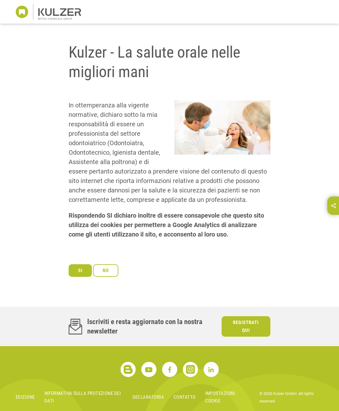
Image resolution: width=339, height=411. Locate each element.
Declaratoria (148, 397)
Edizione (25, 397)
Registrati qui (246, 326)
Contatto (184, 397)
